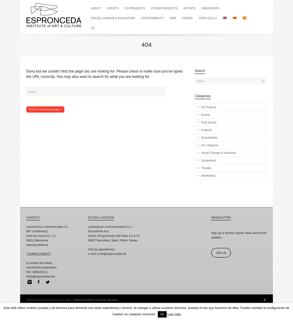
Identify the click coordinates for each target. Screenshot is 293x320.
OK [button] (162, 314)
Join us (221, 252)
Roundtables (209, 137)
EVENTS (113, 8)
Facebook (38, 282)
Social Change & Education (218, 152)
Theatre (206, 168)
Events (205, 114)
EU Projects (208, 107)
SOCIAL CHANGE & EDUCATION (113, 18)
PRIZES (187, 18)
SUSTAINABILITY (152, 18)
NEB (173, 18)
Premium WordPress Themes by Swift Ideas (95, 300)
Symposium (208, 160)
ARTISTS (189, 8)
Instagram (29, 282)
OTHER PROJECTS (164, 8)
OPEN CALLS (208, 18)
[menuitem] (225, 18)
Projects (206, 130)
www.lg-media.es (37, 244)
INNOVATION (210, 8)
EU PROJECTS (135, 8)
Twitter (47, 282)
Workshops (208, 175)
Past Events (209, 122)
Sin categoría (209, 145)
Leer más (174, 314)
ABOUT (96, 8)
